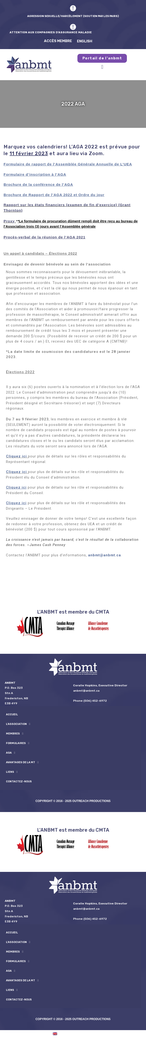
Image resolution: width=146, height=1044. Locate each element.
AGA (10, 752)
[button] (102, 67)
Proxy (9, 221)
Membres (14, 733)
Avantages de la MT (22, 762)
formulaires (17, 743)
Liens (11, 772)
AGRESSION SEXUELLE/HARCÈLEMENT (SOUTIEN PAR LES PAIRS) (73, 15)
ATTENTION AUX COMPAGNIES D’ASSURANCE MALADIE (51, 32)
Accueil (12, 714)
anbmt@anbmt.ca (104, 555)
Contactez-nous (19, 781)
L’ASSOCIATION (18, 724)
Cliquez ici (16, 456)
